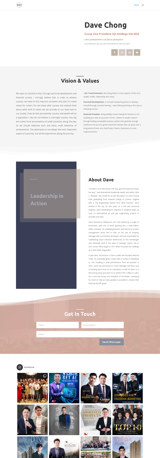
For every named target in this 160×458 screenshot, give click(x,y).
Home (136, 5)
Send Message (111, 343)
